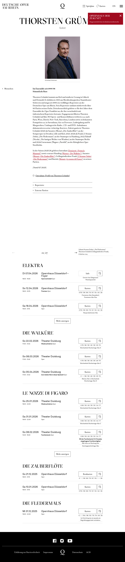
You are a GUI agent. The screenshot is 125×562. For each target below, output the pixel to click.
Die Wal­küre (38, 333)
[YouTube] (70, 541)
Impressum (48, 552)
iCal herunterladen (99, 273)
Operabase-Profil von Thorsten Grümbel (53, 175)
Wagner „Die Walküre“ (71, 153)
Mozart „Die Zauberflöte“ (44, 156)
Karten (102, 6)
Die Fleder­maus (42, 503)
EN (114, 6)
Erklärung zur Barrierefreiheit (27, 552)
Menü (121, 6)
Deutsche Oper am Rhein (15, 6)
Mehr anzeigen (62, 321)
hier (98, 443)
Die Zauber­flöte (43, 466)
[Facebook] (54, 541)
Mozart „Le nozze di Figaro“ (71, 159)
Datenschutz (77, 552)
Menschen (8, 88)
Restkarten (87, 474)
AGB (88, 552)
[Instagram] (62, 541)
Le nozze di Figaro (45, 393)
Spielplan (90, 6)
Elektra (33, 265)
